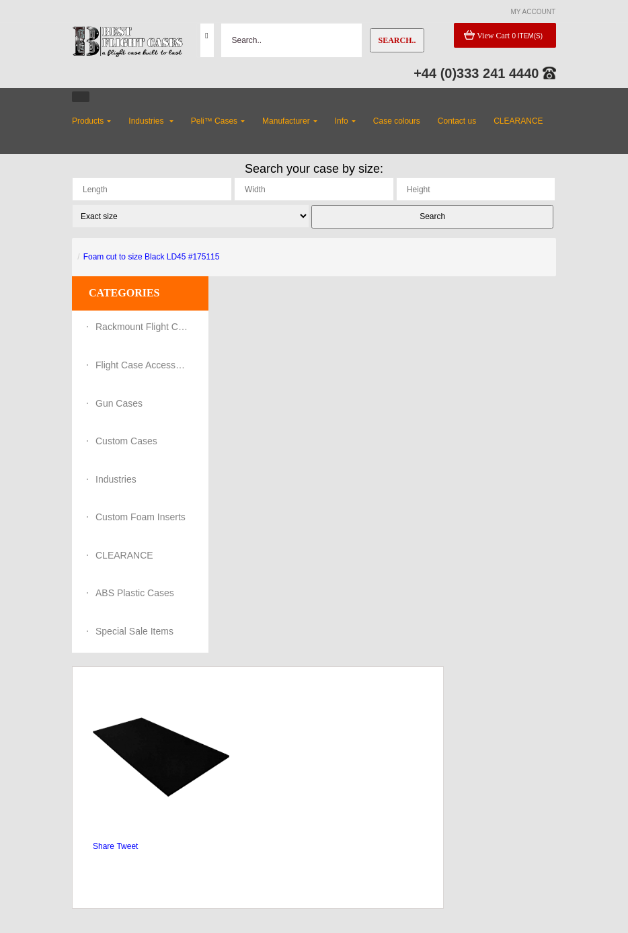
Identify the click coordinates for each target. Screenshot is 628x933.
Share (103, 846)
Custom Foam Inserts (140, 517)
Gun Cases (119, 403)
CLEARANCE (124, 555)
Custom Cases (126, 441)
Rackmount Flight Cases (142, 326)
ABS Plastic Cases (134, 592)
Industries (115, 479)
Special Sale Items (134, 631)
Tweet (127, 846)
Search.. (397, 40)
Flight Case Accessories (142, 365)
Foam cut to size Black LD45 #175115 (151, 256)
